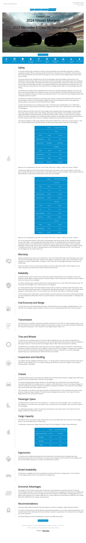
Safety (6, 63)
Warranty (16, 63)
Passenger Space (79, 63)
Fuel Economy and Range (34, 64)
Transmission (43, 63)
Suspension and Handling (61, 64)
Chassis (70, 63)
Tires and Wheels (52, 63)
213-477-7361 (80, 5)
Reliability (25, 63)
